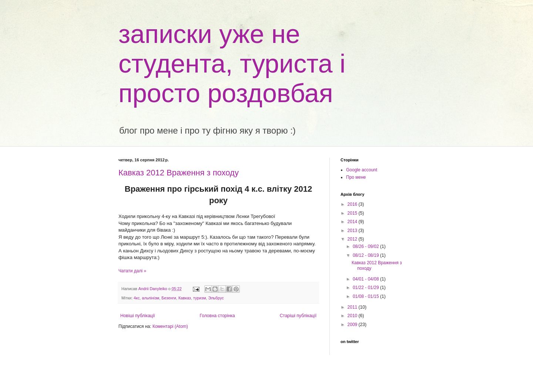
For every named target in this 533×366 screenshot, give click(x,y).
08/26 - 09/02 (366, 246)
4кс (137, 298)
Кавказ (184, 298)
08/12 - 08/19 (366, 255)
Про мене (356, 177)
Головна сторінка (217, 315)
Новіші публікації (137, 315)
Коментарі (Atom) (170, 326)
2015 (353, 213)
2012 (353, 239)
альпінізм (150, 298)
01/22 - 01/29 (366, 287)
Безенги (168, 298)
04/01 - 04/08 (366, 279)
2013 (353, 230)
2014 (353, 221)
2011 (353, 307)
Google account (361, 169)
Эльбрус (216, 298)
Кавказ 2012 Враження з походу (178, 172)
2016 (353, 204)
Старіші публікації (298, 315)
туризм (199, 298)
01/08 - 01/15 (366, 296)
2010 (353, 315)
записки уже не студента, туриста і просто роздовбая (231, 64)
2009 (353, 324)
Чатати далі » (132, 270)
